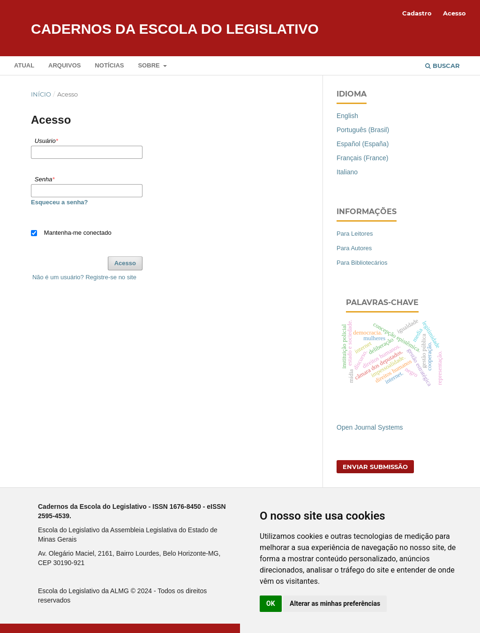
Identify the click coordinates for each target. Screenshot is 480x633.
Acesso (454, 13)
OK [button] (270, 603)
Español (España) (363, 144)
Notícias (109, 65)
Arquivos (64, 65)
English (347, 115)
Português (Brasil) (363, 130)
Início (41, 94)
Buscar (442, 65)
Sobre (149, 65)
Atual (24, 65)
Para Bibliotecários (362, 262)
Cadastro (417, 13)
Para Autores (354, 248)
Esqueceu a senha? (59, 202)
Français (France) (362, 158)
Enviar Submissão (375, 466)
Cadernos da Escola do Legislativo (175, 29)
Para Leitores (355, 233)
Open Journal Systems (370, 427)
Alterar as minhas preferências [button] (335, 603)
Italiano (347, 172)
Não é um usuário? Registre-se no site (84, 277)
